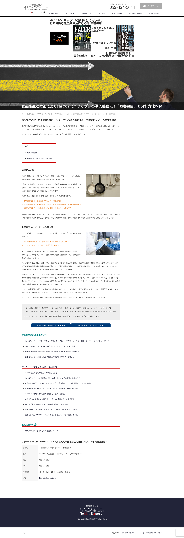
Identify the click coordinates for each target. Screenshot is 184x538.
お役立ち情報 (117, 13)
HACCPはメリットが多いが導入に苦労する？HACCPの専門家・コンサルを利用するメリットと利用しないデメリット (68, 341)
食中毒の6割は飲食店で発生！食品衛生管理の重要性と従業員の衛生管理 (52, 352)
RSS (23, 532)
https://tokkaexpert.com (47, 478)
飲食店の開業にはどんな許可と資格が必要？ (41, 431)
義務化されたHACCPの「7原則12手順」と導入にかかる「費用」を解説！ (52, 415)
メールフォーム (153, 6)
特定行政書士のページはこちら (91, 325)
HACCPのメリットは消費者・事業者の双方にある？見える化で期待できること (54, 346)
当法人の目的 (86, 13)
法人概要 (101, 13)
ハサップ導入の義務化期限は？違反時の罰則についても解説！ (48, 404)
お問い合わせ (154, 13)
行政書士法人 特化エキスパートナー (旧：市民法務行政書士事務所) (141, 533)
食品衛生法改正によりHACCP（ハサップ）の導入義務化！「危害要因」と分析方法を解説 (58, 383)
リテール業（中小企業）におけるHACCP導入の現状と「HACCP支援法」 (52, 388)
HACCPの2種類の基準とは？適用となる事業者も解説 (45, 394)
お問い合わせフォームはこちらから (51, 325)
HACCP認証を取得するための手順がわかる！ (42, 373)
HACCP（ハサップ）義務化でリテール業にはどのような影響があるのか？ (52, 378)
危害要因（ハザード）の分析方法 (39, 158)
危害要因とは (32, 153)
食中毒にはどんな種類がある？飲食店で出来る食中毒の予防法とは (49, 357)
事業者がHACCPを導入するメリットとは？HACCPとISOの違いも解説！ (52, 409)
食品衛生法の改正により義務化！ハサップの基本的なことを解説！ (49, 399)
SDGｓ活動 (70, 13)
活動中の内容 (54, 13)
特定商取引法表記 (135, 13)
